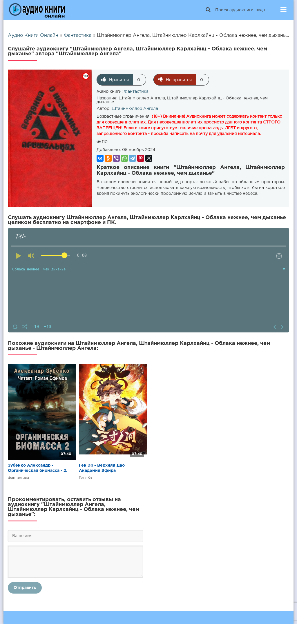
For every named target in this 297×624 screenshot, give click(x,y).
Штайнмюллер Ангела (135, 108)
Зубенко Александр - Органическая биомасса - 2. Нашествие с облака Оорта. (37, 468)
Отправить (25, 588)
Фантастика (136, 91)
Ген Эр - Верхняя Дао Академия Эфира (102, 468)
